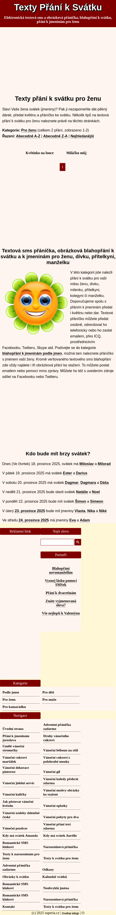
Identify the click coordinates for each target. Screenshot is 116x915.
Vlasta (80, 511)
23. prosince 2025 (30, 511)
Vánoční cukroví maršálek (14, 759)
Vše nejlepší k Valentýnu (61, 613)
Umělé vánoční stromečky (13, 748)
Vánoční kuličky (14, 794)
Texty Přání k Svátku (58, 7)
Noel (96, 492)
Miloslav (87, 464)
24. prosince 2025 (34, 520)
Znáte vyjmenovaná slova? (61, 603)
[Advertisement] (58, 59)
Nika (91, 511)
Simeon (96, 501)
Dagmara (88, 483)
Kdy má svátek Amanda (20, 835)
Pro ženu (29, 130)
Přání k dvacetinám (61, 593)
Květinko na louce (40, 153)
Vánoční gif (51, 772)
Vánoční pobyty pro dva (61, 817)
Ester (67, 473)
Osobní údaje (70, 913)
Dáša (104, 483)
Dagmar (72, 483)
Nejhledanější (82, 136)
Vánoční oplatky (55, 805)
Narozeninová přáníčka (60, 847)
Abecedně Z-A (55, 136)
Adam (85, 520)
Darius (81, 473)
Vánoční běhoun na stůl (60, 750)
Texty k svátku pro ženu (60, 858)
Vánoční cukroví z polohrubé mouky (56, 759)
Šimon (80, 501)
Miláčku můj (76, 153)
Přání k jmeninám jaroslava (15, 738)
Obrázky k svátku (15, 877)
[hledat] (57, 542)
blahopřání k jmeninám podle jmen (32, 353)
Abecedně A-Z (28, 136)
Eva (72, 520)
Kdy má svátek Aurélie (60, 835)
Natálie (82, 492)
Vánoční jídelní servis (18, 783)
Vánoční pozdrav (15, 828)
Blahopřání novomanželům (61, 570)
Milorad (104, 464)
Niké (103, 511)
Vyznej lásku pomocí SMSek (61, 583)
